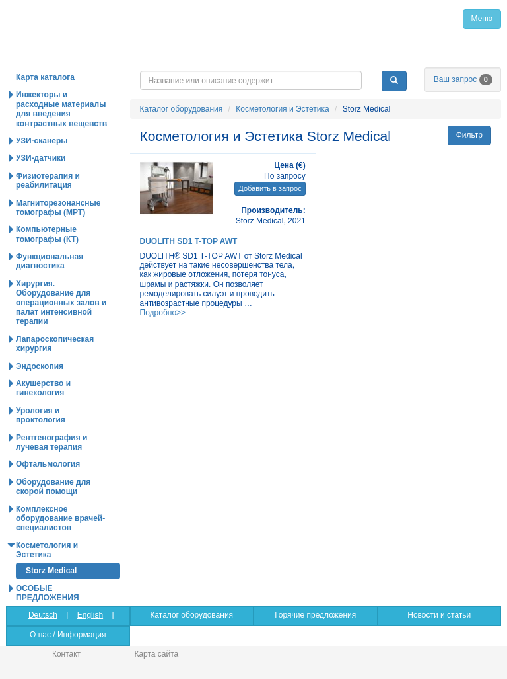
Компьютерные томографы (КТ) (47, 234)
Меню (481, 18)
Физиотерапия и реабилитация (48, 180)
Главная (110, 18)
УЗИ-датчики (41, 158)
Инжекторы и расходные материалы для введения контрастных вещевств (61, 109)
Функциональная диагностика (49, 261)
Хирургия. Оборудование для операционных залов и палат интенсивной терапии (61, 303)
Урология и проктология (40, 415)
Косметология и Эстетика (282, 109)
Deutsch (42, 614)
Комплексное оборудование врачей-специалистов (60, 518)
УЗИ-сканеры (41, 140)
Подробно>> (163, 312)
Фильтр (469, 135)
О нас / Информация (68, 634)
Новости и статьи (439, 614)
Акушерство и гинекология (43, 388)
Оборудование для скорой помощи (53, 486)
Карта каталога (45, 77)
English (90, 614)
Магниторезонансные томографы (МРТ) (58, 207)
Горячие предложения (315, 614)
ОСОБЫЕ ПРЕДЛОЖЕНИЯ (47, 593)
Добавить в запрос (269, 188)
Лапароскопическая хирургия (55, 344)
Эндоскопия (39, 366)
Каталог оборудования (181, 109)
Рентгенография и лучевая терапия (51, 442)
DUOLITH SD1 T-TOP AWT (189, 241)
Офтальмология (48, 464)
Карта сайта (156, 654)
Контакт (66, 654)
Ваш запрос (463, 79)
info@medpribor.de (424, 59)
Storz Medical (51, 570)
